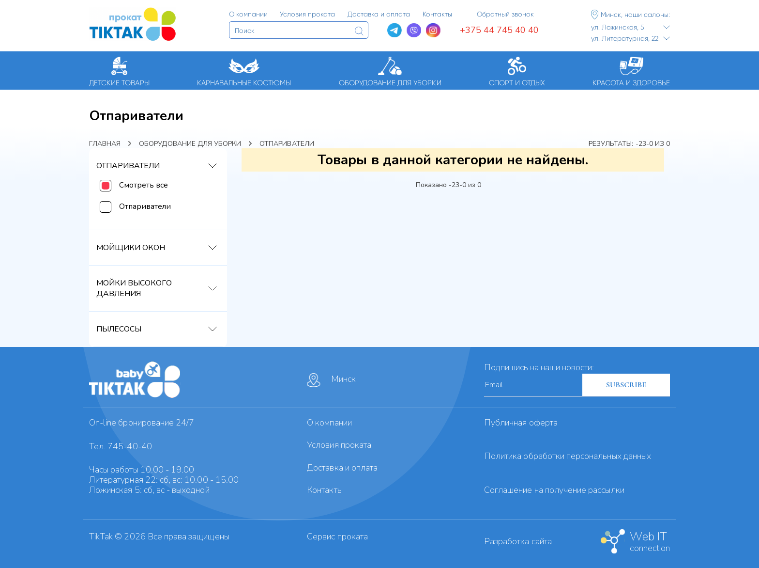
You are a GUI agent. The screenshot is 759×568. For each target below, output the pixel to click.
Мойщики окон (130, 247)
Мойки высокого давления (134, 288)
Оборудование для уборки (190, 143)
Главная (105, 143)
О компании (329, 422)
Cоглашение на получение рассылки (554, 490)
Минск (331, 380)
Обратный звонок (505, 14)
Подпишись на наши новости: (539, 367)
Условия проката (339, 445)
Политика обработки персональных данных (567, 456)
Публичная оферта (521, 422)
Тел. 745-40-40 (120, 446)
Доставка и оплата (342, 467)
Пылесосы (118, 329)
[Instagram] (433, 30)
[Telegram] (394, 30)
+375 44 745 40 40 (499, 30)
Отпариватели (128, 165)
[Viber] (414, 30)
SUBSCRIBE (626, 385)
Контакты (324, 490)
